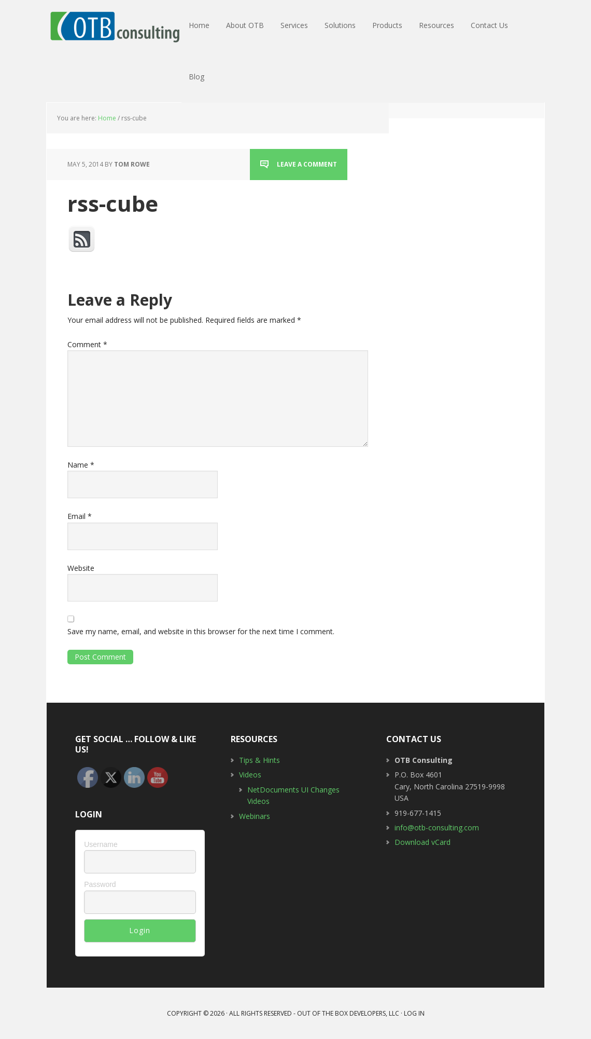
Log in (414, 1013)
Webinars (254, 816)
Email (79, 516)
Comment (87, 344)
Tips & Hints (259, 760)
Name (80, 465)
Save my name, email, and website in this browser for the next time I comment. (200, 631)
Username (101, 844)
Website (80, 568)
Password (100, 884)
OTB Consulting (114, 26)
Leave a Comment (307, 164)
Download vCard (423, 842)
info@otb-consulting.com (437, 827)
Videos (250, 775)
